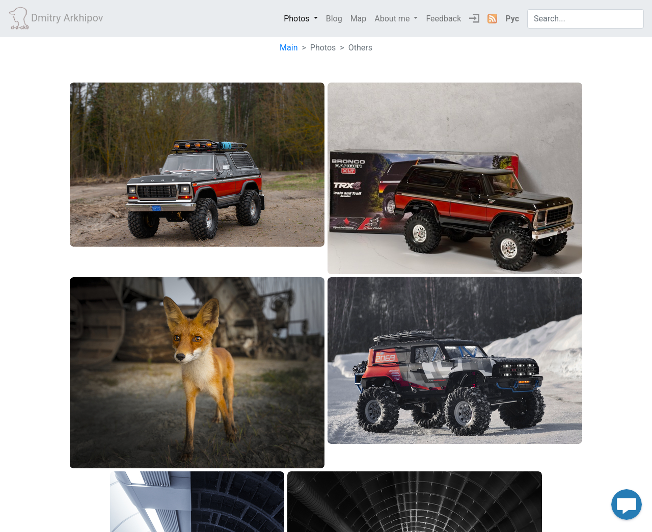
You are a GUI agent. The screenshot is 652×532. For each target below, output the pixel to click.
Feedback (443, 18)
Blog (334, 18)
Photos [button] (297, 18)
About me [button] (393, 18)
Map (358, 18)
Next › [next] (485, 486)
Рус (512, 18)
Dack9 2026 (326, 520)
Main (288, 47)
